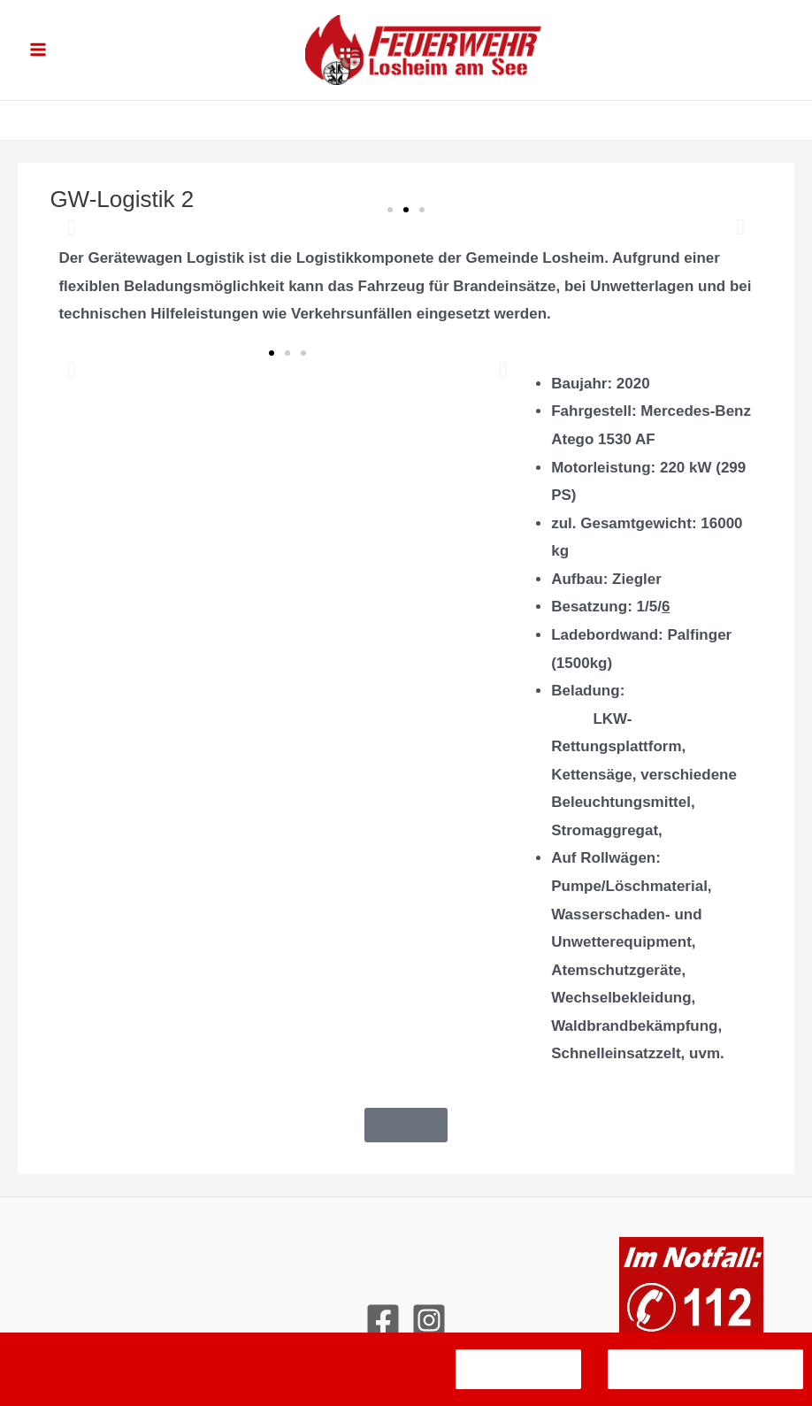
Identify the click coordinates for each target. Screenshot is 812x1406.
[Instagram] (429, 1328)
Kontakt (406, 1287)
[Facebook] (383, 1328)
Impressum (406, 1259)
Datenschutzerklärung (705, 1369)
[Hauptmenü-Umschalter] (38, 54)
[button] (71, 235)
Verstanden (518, 1369)
